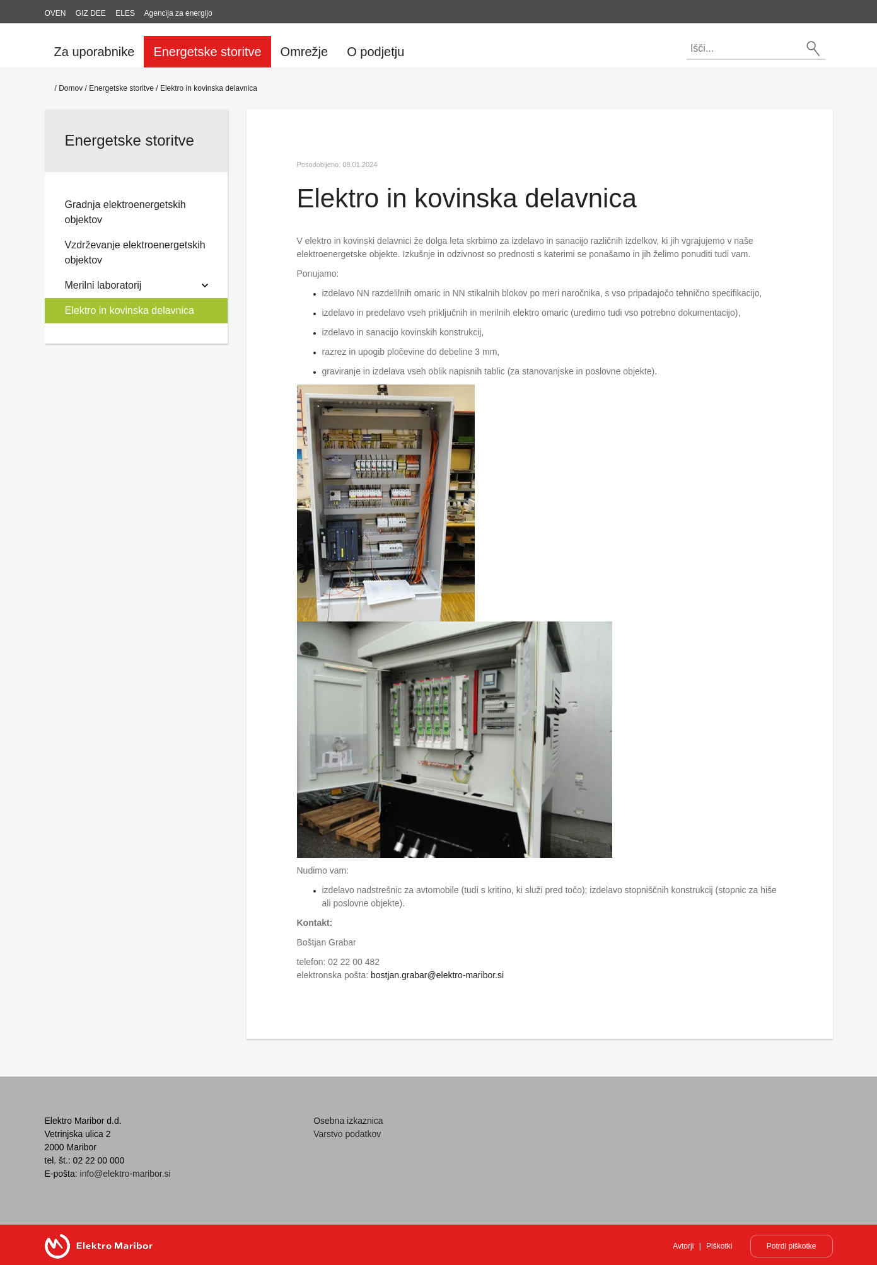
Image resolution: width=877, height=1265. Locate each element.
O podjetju (375, 52)
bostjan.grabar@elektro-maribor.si (437, 975)
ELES (125, 13)
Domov (71, 88)
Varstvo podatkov (347, 1134)
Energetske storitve (207, 52)
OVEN (55, 13)
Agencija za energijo (178, 13)
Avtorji (683, 1246)
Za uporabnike (94, 52)
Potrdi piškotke (791, 1246)
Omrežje (304, 52)
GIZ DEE (91, 13)
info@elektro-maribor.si (125, 1174)
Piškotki (719, 1246)
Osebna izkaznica (348, 1121)
